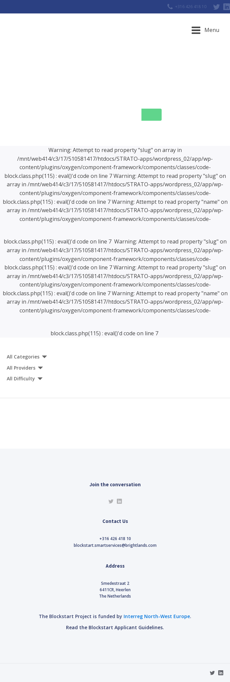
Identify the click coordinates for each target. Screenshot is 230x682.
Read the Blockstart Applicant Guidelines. (115, 627)
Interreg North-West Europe (157, 616)
